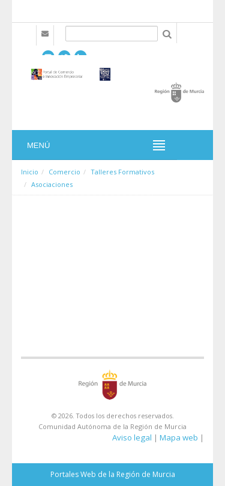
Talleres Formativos (122, 171)
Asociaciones (52, 184)
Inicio (29, 171)
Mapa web (179, 437)
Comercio (64, 171)
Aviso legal (132, 437)
